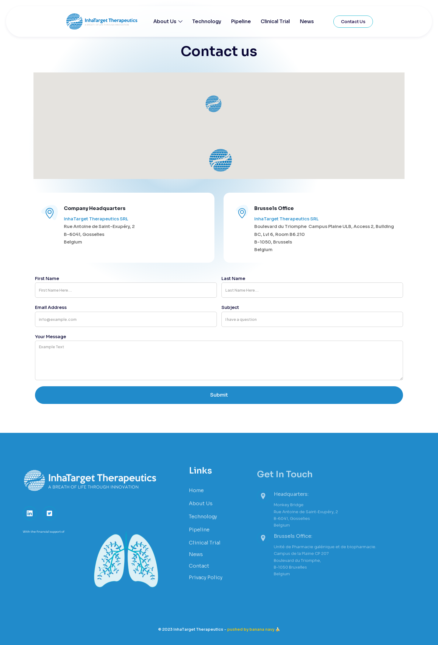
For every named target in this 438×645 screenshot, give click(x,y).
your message (50, 336)
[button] (167, 22)
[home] (109, 21)
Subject (230, 307)
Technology (206, 22)
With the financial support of (43, 540)
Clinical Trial (275, 22)
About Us (164, 21)
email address (51, 307)
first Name (47, 278)
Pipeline (241, 22)
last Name (233, 278)
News (307, 22)
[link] (29, 521)
